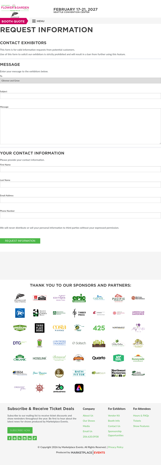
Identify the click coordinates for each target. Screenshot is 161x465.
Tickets (137, 420)
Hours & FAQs (141, 415)
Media (86, 425)
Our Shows (89, 420)
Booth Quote (13, 21)
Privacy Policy (115, 447)
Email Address (6, 195)
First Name (5, 164)
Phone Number (7, 210)
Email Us (87, 431)
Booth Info (114, 420)
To (1, 76)
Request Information (20, 240)
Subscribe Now (20, 430)
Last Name (5, 180)
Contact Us (114, 425)
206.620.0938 (91, 436)
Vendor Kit (114, 415)
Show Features (141, 425)
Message (4, 106)
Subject (3, 91)
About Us (88, 415)
